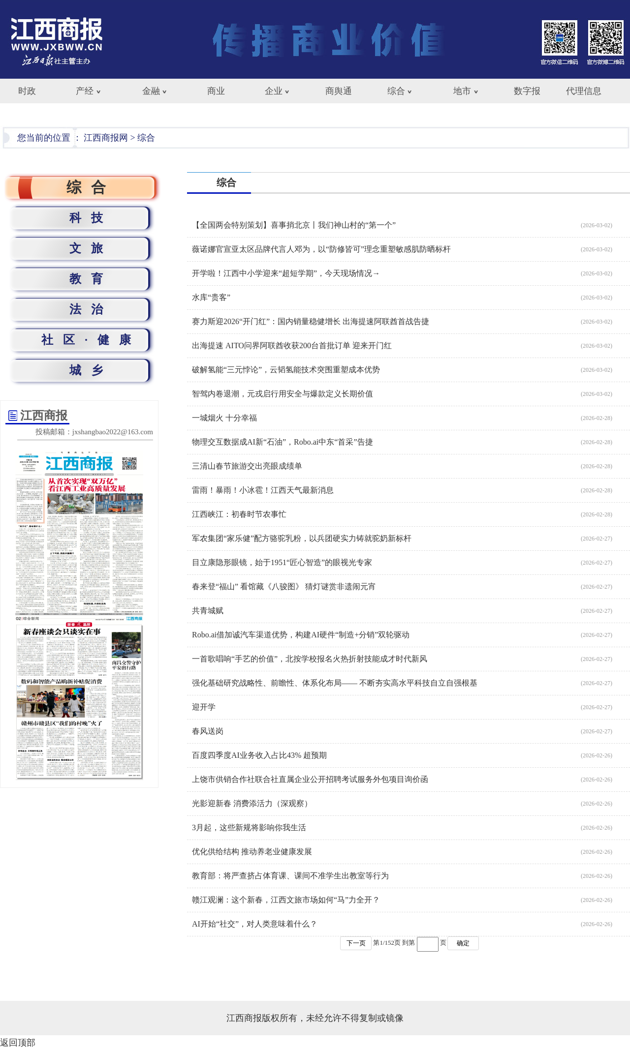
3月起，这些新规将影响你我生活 (249, 827)
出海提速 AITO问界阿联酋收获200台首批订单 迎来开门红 (292, 345)
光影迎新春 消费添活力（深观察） (252, 803)
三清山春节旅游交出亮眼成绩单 (247, 466)
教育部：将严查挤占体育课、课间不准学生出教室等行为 (290, 875)
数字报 (527, 91)
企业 (274, 91)
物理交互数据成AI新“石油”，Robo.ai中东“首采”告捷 (282, 442)
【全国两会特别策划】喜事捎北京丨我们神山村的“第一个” (294, 225)
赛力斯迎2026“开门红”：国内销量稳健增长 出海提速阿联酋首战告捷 (310, 321)
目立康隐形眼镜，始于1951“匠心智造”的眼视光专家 (282, 562)
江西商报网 (106, 138)
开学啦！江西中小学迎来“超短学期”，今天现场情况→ (286, 273)
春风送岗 (207, 731)
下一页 (356, 943)
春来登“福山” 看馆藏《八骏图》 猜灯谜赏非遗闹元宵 (284, 586)
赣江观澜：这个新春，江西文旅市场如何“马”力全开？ (286, 900)
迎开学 (204, 707)
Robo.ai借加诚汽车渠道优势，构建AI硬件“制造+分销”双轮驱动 (301, 634)
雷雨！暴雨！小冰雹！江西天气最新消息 (263, 490)
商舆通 (338, 91)
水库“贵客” (211, 297)
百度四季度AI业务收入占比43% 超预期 (259, 755)
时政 (27, 91)
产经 (85, 91)
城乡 (91, 370)
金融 (151, 91)
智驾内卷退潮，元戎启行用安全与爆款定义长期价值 (282, 394)
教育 (91, 278)
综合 (396, 91)
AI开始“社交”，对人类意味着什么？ (254, 924)
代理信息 (583, 91)
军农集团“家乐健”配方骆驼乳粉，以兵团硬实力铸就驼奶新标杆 (301, 538)
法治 (91, 309)
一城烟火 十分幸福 (224, 418)
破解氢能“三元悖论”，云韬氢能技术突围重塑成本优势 (286, 369)
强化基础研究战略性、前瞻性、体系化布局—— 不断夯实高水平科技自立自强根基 (334, 683)
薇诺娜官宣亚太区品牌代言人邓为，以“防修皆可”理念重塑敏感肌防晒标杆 (321, 249)
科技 (91, 217)
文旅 (91, 248)
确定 (463, 943)
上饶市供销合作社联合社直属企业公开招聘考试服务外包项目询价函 (310, 779)
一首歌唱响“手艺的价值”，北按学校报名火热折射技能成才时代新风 (309, 659)
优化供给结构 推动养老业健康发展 (252, 851)
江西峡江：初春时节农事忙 (239, 514)
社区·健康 (91, 339)
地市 (462, 91)
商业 (216, 91)
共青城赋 (207, 610)
